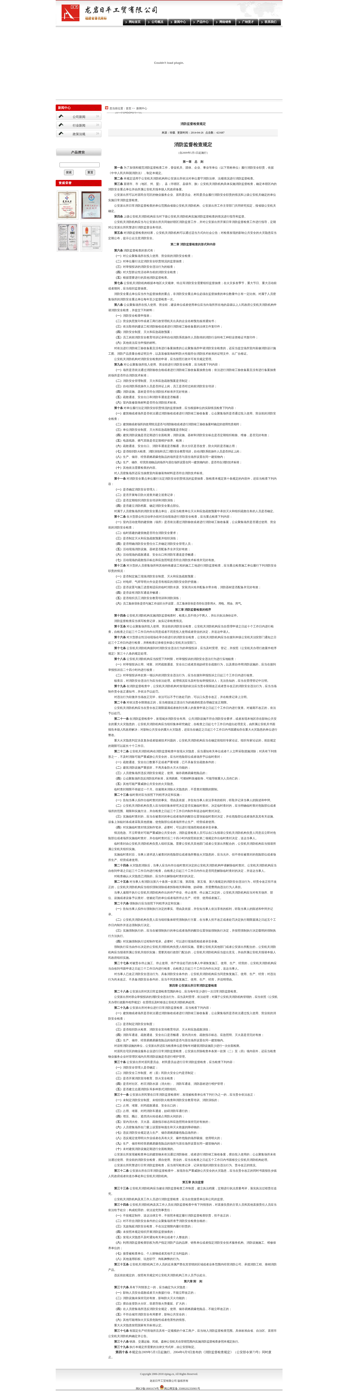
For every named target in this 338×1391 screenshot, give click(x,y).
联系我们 (270, 22)
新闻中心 (180, 22)
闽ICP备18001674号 (147, 1388)
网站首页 (135, 22)
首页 (128, 108)
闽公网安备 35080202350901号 (180, 1388)
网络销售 (225, 22)
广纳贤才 (248, 22)
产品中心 (203, 22)
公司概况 (157, 22)
